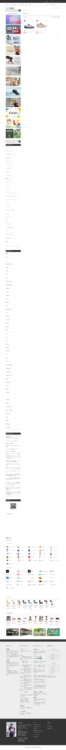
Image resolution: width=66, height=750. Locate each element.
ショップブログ (36, 734)
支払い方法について (37, 724)
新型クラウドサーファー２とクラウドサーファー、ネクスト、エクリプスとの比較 (13, 468)
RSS (34, 736)
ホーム (7, 4)
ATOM (37, 736)
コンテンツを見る (27, 4)
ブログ (46, 4)
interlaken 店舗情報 (9, 443)
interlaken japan (9, 513)
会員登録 (46, 1)
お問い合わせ (52, 4)
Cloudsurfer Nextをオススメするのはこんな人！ (13, 465)
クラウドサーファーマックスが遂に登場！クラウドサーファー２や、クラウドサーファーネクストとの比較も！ (13, 483)
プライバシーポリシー (37, 732)
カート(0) (57, 1)
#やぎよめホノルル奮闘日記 (11, 451)
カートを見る (49, 726)
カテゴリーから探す (12, 4)
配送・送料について (37, 726)
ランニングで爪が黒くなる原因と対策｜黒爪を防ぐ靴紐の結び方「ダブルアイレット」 (13, 479)
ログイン (51, 1)
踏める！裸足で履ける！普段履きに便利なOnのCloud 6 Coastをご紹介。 (13, 475)
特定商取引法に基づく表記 (38, 730)
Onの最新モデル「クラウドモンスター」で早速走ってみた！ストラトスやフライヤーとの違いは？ (13, 437)
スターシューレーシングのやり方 (11, 440)
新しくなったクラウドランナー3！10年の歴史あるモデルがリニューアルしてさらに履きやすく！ (13, 488)
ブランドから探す (20, 4)
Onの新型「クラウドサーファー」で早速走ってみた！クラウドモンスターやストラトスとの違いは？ (13, 457)
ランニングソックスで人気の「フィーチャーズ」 (13, 472)
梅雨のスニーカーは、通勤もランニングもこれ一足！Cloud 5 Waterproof (13, 461)
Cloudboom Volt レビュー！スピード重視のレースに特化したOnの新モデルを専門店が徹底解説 (13, 493)
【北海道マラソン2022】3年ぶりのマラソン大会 (13, 446)
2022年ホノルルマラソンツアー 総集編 (13, 453)
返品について (36, 728)
